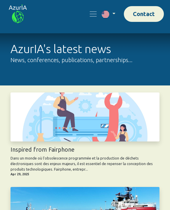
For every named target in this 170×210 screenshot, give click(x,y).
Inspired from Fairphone (42, 149)
